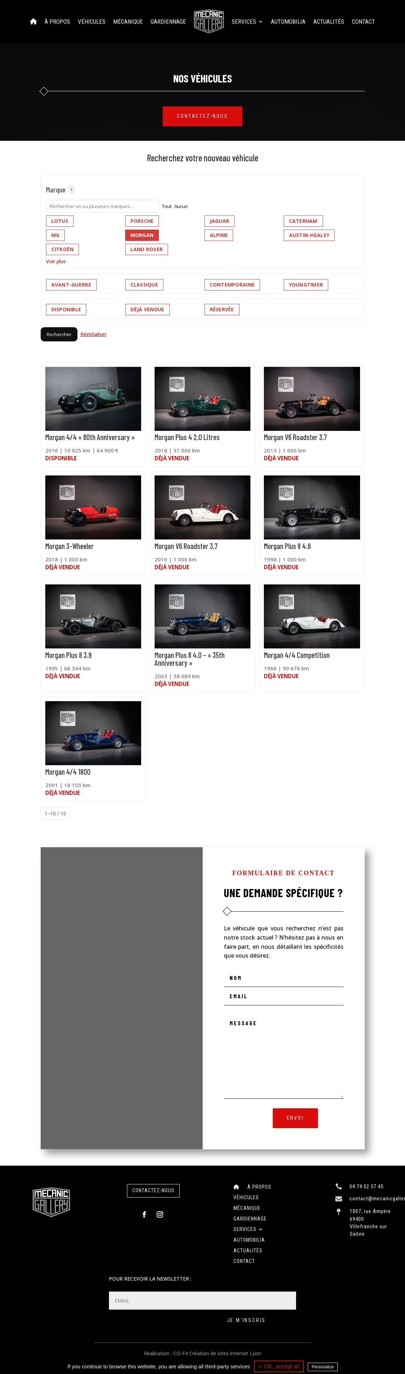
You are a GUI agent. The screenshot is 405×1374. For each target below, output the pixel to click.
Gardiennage (168, 21)
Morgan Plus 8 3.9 (68, 654)
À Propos (57, 21)
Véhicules (91, 21)
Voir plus (56, 261)
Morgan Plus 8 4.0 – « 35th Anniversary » (190, 658)
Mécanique (128, 21)
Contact (363, 21)
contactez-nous (153, 1190)
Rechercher (59, 334)
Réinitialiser (93, 334)
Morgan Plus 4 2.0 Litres (187, 436)
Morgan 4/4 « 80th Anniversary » (90, 436)
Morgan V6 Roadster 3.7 (295, 436)
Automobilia (288, 21)
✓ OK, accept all (279, 1366)
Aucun (181, 206)
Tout (167, 206)
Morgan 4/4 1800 (68, 771)
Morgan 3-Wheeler (69, 545)
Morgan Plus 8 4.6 (287, 545)
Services (244, 21)
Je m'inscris (246, 1320)
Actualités (328, 21)
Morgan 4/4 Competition (297, 654)
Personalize (323, 1366)
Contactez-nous (202, 116)
